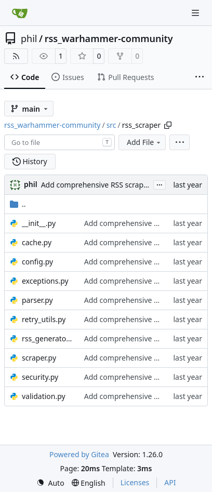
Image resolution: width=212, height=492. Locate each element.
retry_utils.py (43, 319)
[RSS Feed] (16, 56)
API (170, 482)
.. (18, 204)
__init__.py (39, 223)
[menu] (179, 142)
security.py (40, 377)
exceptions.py (45, 281)
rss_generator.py (48, 338)
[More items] (199, 77)
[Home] (19, 13)
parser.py (37, 300)
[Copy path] (167, 125)
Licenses (135, 482)
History (29, 161)
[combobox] (59, 142)
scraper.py (39, 358)
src (111, 125)
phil (29, 38)
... (159, 184)
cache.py (36, 242)
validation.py (43, 396)
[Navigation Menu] (196, 12)
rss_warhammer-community (109, 38)
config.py (37, 262)
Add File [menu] (144, 142)
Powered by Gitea (79, 454)
